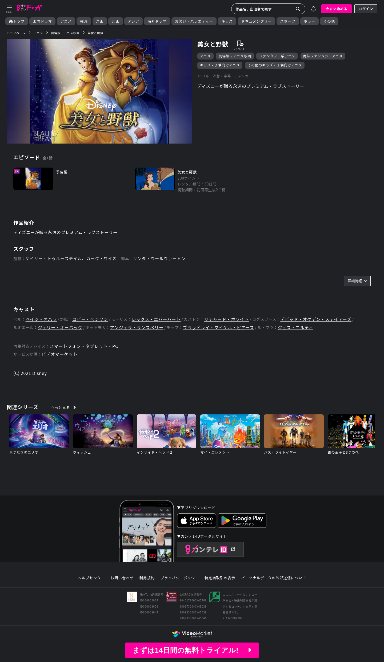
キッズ (227, 21)
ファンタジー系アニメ (277, 55)
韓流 (84, 21)
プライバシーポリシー (180, 578)
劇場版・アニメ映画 (235, 55)
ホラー (309, 21)
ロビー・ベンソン (90, 319)
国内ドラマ (42, 21)
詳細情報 (357, 281)
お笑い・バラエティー (194, 21)
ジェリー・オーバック (60, 327)
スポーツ (287, 21)
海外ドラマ (157, 21)
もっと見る (60, 407)
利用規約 (147, 578)
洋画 (100, 21)
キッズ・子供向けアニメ (220, 65)
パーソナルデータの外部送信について (273, 578)
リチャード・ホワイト (226, 319)
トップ (17, 21)
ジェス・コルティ (295, 327)
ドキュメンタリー (256, 21)
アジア (133, 21)
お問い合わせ (121, 578)
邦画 (115, 21)
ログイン (366, 8)
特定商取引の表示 (220, 578)
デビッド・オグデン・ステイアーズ (315, 319)
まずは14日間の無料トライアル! (192, 650)
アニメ (66, 21)
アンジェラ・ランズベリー (136, 327)
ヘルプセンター (91, 578)
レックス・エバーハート (156, 319)
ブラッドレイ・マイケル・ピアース (218, 327)
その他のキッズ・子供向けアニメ (275, 65)
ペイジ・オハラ (41, 319)
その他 (329, 21)
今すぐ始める (336, 8)
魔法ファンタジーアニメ (323, 55)
